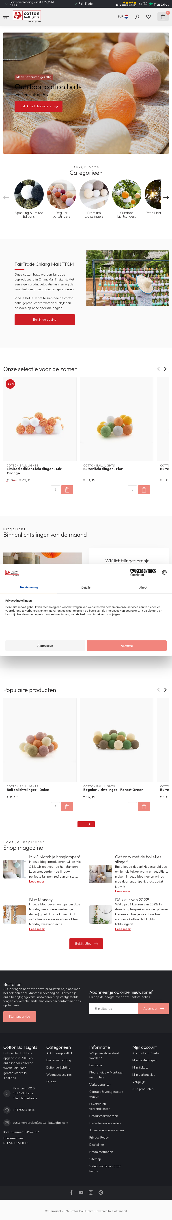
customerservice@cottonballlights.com (40, 1123)
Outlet (51, 1082)
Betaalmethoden (101, 1152)
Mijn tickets (140, 1067)
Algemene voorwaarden (106, 1130)
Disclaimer (96, 1145)
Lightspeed (119, 1211)
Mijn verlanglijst (143, 1075)
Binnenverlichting (58, 1060)
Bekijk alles (86, 943)
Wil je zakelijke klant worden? (104, 1055)
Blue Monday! (41, 899)
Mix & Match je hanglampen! (54, 856)
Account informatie (145, 1053)
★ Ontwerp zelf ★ (59, 1053)
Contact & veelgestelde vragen (106, 1094)
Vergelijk (138, 1082)
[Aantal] (55, 489)
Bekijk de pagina (44, 320)
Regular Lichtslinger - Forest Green (113, 790)
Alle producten (143, 1089)
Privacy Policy (99, 1137)
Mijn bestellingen (144, 1060)
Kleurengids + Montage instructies (106, 1075)
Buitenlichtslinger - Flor (103, 469)
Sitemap (95, 1159)
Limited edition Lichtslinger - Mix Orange (34, 471)
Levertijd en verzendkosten (99, 1106)
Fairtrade (95, 1065)
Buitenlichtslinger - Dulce (28, 790)
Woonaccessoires (59, 1075)
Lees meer (37, 881)
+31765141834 (23, 1110)
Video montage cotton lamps (105, 1168)
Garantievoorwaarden (105, 1123)
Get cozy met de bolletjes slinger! (138, 859)
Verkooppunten (100, 1084)
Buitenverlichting (58, 1067)
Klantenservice (19, 1016)
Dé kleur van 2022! (132, 899)
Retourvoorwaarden (103, 1116)
